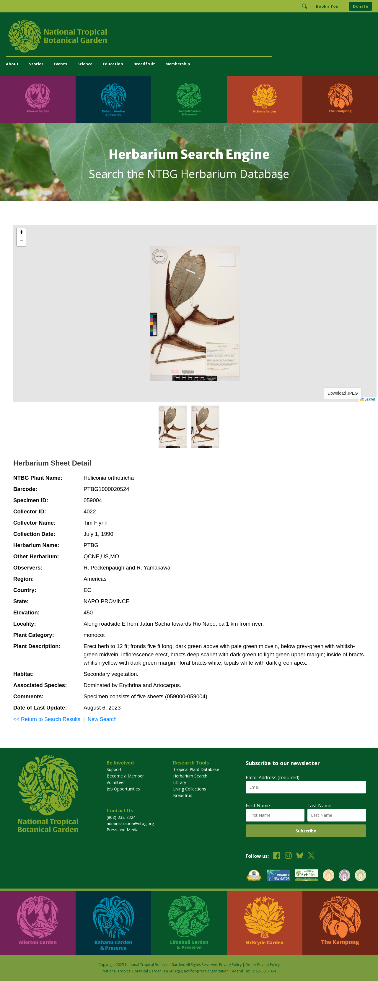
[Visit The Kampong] (340, 99)
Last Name (319, 805)
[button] (21, 232)
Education (113, 63)
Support (114, 769)
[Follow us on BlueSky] (299, 856)
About (12, 63)
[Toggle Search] (304, 6)
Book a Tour (328, 6)
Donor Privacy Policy (262, 964)
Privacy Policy (230, 964)
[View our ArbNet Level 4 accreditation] (306, 876)
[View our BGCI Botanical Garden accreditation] (328, 876)
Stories (36, 63)
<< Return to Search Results (46, 719)
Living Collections (189, 789)
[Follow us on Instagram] (288, 856)
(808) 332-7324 (121, 817)
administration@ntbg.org (130, 823)
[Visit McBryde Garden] (264, 99)
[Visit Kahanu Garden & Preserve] (113, 99)
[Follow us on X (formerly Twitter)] (311, 856)
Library (179, 782)
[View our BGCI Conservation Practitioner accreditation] (344, 876)
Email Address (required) (272, 777)
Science (84, 63)
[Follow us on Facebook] (276, 856)
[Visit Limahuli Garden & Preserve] (189, 99)
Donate (360, 6)
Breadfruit (144, 63)
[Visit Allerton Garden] (38, 99)
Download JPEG (343, 393)
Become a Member (125, 776)
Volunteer (116, 782)
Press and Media (123, 829)
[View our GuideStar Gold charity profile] (254, 876)
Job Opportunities (123, 789)
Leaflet (367, 399)
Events (60, 63)
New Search (102, 719)
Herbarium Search (190, 776)
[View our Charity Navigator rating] (278, 876)
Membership (177, 63)
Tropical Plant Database (196, 769)
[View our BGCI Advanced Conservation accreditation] (360, 876)
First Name (258, 805)
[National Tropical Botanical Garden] (189, 36)
